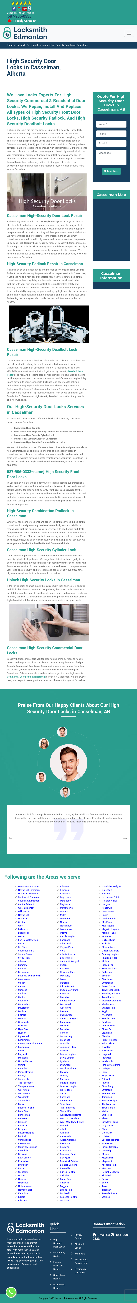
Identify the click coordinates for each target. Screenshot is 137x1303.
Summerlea (66, 1100)
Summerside (108, 1093)
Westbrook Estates (111, 1000)
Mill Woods (23, 911)
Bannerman (24, 1115)
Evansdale (23, 1161)
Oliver (63, 979)
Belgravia (64, 1147)
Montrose (65, 918)
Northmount (66, 925)
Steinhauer (107, 979)
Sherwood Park (26, 950)
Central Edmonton (27, 904)
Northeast (23, 918)
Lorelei (21, 1050)
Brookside (65, 1168)
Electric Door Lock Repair (58, 1266)
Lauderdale (23, 1047)
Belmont (22, 1122)
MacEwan (107, 922)
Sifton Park (65, 943)
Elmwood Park (67, 972)
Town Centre (108, 1107)
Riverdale (64, 993)
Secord (63, 1093)
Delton (63, 965)
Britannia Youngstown (29, 975)
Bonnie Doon (108, 1018)
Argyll (104, 1011)
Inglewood (23, 1036)
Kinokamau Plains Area (30, 1043)
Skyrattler (106, 975)
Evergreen (23, 1164)
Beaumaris (23, 972)
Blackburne (65, 1150)
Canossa (22, 990)
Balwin (21, 1104)
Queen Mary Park (69, 990)
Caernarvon (24, 979)
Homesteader (25, 1189)
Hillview (106, 1136)
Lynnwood (65, 1065)
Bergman (22, 1129)
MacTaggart (108, 925)
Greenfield (107, 890)
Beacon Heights (26, 1107)
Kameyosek (108, 1143)
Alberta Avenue (67, 954)
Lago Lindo (65, 897)
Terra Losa (65, 1104)
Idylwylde (106, 1057)
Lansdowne (108, 911)
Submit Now (111, 171)
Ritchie (105, 1082)
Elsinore (22, 1015)
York (62, 950)
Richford (106, 961)
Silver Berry (107, 1086)
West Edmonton (26, 908)
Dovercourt (23, 1007)
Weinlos (106, 1197)
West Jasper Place (69, 1118)
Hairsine (22, 1179)
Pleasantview (108, 947)
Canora (21, 986)
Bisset (105, 1118)
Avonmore (107, 1015)
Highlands (23, 1182)
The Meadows (109, 1104)
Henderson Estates (111, 897)
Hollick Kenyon (25, 1186)
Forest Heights (109, 1040)
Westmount (24, 1093)
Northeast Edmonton (28, 893)
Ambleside (65, 1136)
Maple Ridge (108, 1075)
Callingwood (66, 1015)
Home (10, 45)
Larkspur (106, 1068)
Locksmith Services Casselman (32, 45)
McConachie (66, 908)
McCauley (65, 975)
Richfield (106, 1175)
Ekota (104, 1129)
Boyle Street (66, 957)
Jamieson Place (68, 1047)
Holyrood (106, 1054)
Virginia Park (66, 947)
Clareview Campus (27, 1147)
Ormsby (64, 1075)
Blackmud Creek (68, 1154)
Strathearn (107, 1090)
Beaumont (23, 933)
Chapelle (64, 1182)
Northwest (23, 915)
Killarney (64, 886)
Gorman (22, 1175)
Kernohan (23, 1193)
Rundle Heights (68, 936)
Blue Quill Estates (69, 1161)
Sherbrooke (24, 1079)
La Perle (64, 1050)
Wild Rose (107, 1115)
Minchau (106, 1168)
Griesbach (23, 1022)
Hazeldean (107, 1050)
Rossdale (65, 997)
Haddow (106, 893)
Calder (21, 982)
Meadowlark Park (69, 1068)
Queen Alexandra (110, 950)
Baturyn (22, 968)
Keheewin (107, 908)
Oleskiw (64, 1072)
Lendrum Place (109, 918)
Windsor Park (108, 1007)
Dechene (64, 1025)
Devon (21, 936)
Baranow (22, 965)
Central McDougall (69, 961)
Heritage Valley (109, 900)
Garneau (64, 1200)
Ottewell (106, 1079)
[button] (43, 743)
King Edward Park (111, 1065)
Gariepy (64, 1032)
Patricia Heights (68, 1082)
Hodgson (106, 904)
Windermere (108, 1004)
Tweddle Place (109, 1193)
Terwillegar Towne (111, 993)
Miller (63, 915)
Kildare (21, 1197)
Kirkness (64, 890)
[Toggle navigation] (129, 33)
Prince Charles (25, 1072)
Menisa (105, 1154)
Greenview (107, 1132)
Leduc (21, 943)
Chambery (23, 1000)
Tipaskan (106, 1189)
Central (21, 922)
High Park (23, 1029)
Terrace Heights (110, 1100)
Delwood (22, 1154)
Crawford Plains (110, 1122)
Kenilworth (107, 1061)
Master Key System (59, 1254)
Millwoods (23, 929)
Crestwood (65, 1022)
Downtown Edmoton (28, 886)
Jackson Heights (110, 1140)
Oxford (21, 1065)
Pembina (22, 1068)
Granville (64, 1043)
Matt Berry (65, 900)
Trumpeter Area (26, 1086)
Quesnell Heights (69, 1086)
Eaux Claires (24, 1157)
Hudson (22, 1032)
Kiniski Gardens (110, 1147)
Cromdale (23, 1150)
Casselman (24, 1143)
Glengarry (23, 1172)
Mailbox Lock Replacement (81, 1261)
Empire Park (66, 1189)
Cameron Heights (69, 1018)
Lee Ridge (107, 1150)
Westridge (65, 1125)
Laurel (105, 1072)
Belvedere (23, 1125)
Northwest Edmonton (29, 890)
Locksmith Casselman (66, 1298)
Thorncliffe (65, 1111)
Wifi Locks (80, 1253)
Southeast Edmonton (28, 900)
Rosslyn (22, 1075)
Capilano (106, 1022)
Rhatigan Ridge (109, 957)
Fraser (21, 1168)
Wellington (23, 1090)
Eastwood (65, 968)
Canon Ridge (24, 1140)
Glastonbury (66, 1036)
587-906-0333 (20, 16)
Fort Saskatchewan (28, 940)
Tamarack (107, 1097)
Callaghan (65, 1175)
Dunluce (22, 1011)
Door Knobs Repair (59, 1286)
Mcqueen (23, 1057)
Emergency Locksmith (80, 1270)
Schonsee (65, 940)
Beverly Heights (26, 1132)
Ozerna (63, 933)
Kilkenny (22, 1200)
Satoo (105, 1182)
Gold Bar (106, 1047)
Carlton (21, 997)
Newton (64, 922)
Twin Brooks (108, 997)
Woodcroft (23, 1097)
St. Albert (22, 947)
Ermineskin (65, 1193)
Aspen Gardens (68, 1140)
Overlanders (66, 929)
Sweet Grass (108, 986)
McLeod (64, 911)
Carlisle (22, 993)
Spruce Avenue (67, 1000)
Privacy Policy (78, 1236)
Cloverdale (107, 1032)
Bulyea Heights (67, 1172)
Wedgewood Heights (70, 1115)
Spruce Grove (25, 954)
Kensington (24, 1040)
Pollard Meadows (111, 1172)
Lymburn (64, 1061)
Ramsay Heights (110, 954)
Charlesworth (108, 1025)
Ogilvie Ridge (108, 940)
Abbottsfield (24, 1100)
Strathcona (107, 982)
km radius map (111, 229)
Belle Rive (23, 1111)
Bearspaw (65, 1143)
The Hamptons (67, 1107)
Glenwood (65, 1040)
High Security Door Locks (59, 1243)
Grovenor (22, 1025)
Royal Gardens (109, 968)
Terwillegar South (111, 990)
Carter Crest (66, 1179)
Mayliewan (65, 904)
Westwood (65, 1004)
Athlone (22, 961)
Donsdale (65, 1029)
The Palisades (25, 1082)
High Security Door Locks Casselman (69, 45)
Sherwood (65, 1097)
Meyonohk (107, 1161)
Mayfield (22, 1054)
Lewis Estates (67, 1057)
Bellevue (22, 1118)
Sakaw (105, 1179)
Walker (105, 1111)
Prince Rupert (67, 986)
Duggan (64, 1186)
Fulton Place (108, 1043)
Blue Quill (65, 1157)
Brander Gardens (68, 1164)
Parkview (64, 1079)
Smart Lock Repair (59, 1277)
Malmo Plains (109, 933)
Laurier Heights (68, 1054)
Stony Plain (24, 957)
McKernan (107, 936)
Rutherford (107, 972)
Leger (105, 915)
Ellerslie (106, 1036)
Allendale (64, 1132)
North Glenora (25, 1061)
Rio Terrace (66, 1090)
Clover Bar (107, 1029)
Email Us (104, 1235)
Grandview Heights (111, 886)
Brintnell (22, 1136)
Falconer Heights (68, 1197)
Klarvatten (65, 893)
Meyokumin (107, 1157)
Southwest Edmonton (29, 897)
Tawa (104, 1186)
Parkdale (64, 982)
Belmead (64, 1011)
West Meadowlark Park (71, 1122)
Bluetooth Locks (79, 1246)
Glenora (22, 1018)
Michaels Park (109, 1164)
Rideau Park (108, 965)
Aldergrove (65, 1007)
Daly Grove (107, 1125)
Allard (63, 1129)
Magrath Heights (110, 929)
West (20, 925)
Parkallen (106, 943)
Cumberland (24, 1004)
